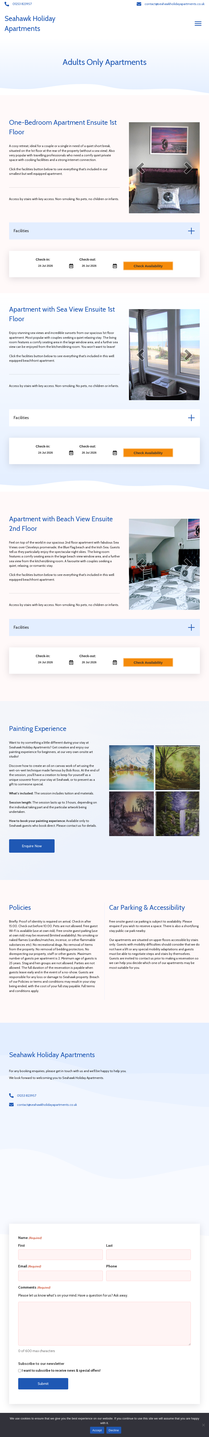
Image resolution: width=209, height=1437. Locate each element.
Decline (114, 1430)
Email (29, 1264)
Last (109, 1246)
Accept (97, 1430)
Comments (34, 1284)
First (21, 1246)
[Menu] (198, 24)
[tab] (104, 230)
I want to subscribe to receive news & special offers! (61, 1368)
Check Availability (148, 266)
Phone (111, 1264)
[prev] (140, 168)
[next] (188, 168)
